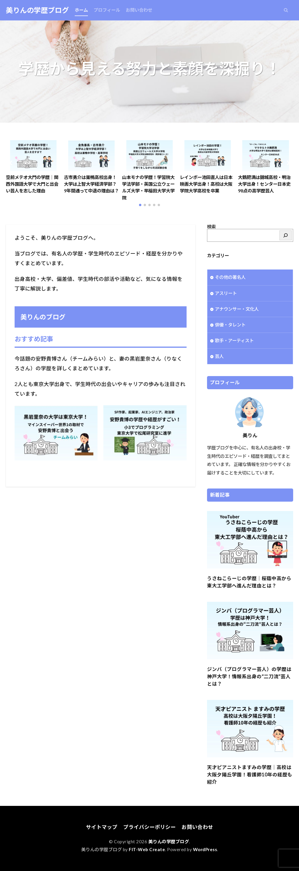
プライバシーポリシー (149, 827)
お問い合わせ (139, 10)
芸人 (219, 356)
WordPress (205, 849)
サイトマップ (101, 827)
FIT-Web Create (147, 849)
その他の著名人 (230, 277)
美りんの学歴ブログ (37, 10)
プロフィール (107, 10)
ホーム (81, 10)
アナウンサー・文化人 (237, 309)
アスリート (226, 293)
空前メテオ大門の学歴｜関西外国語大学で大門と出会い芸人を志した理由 (32, 184)
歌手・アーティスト (234, 340)
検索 (211, 226)
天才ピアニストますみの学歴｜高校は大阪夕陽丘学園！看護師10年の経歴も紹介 (249, 774)
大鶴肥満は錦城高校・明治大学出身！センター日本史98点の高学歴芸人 (264, 184)
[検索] (285, 235)
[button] (12, 163)
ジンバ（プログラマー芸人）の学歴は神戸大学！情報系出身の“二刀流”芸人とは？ (249, 676)
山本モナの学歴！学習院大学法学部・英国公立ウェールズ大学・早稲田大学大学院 (148, 187)
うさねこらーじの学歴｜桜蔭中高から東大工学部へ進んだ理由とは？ (249, 582)
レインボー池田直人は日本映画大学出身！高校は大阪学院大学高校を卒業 (206, 184)
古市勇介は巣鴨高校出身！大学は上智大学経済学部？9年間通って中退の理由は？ (91, 184)
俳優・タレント (230, 324)
